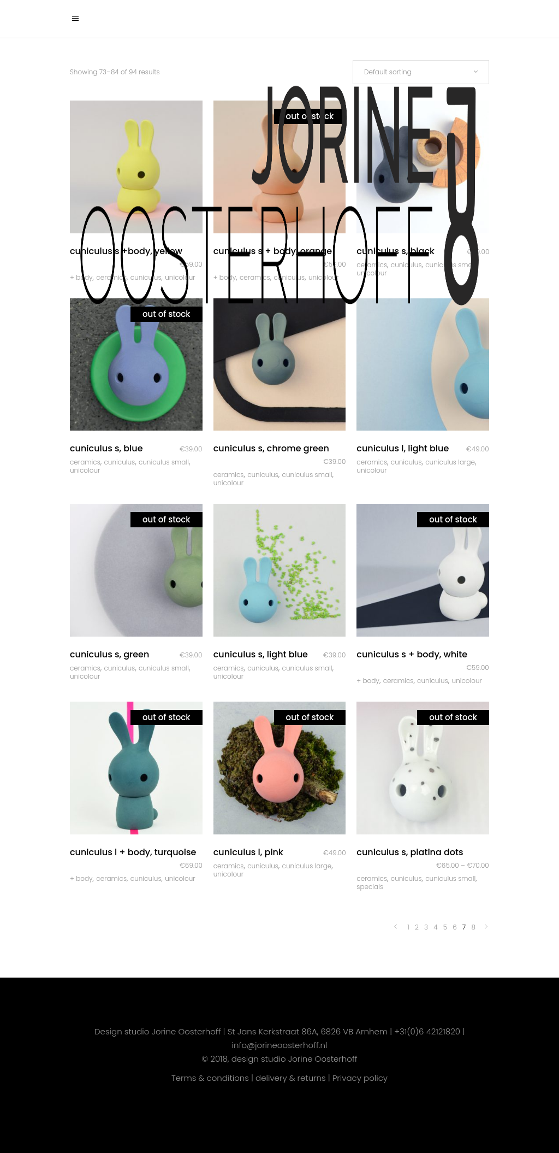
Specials (369, 886)
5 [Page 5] (445, 927)
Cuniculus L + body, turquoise (133, 852)
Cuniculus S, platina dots (409, 852)
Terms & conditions (210, 1078)
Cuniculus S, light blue (260, 654)
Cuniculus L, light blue (402, 448)
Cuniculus (119, 462)
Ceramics (85, 462)
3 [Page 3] (426, 927)
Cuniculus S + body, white (411, 654)
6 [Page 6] (455, 927)
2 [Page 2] (417, 927)
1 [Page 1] (408, 927)
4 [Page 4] (435, 927)
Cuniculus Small (164, 462)
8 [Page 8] (473, 927)
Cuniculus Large (450, 462)
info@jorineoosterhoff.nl (280, 1045)
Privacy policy (360, 1078)
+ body (367, 680)
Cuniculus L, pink (248, 852)
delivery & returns (290, 1078)
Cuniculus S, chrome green (271, 448)
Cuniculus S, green (109, 654)
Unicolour (85, 470)
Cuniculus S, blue (106, 448)
